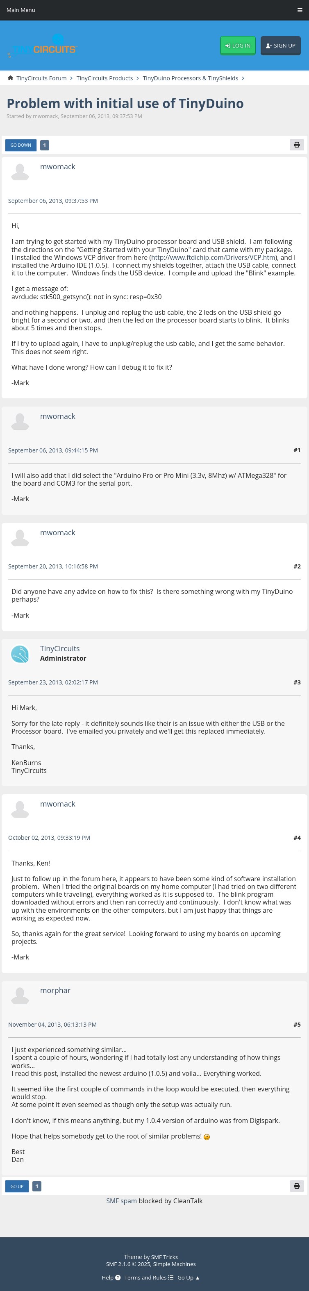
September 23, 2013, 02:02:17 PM (54, 690)
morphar (55, 998)
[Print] (296, 145)
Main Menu (21, 10)
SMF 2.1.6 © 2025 (127, 1264)
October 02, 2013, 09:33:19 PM (50, 846)
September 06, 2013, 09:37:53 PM (54, 201)
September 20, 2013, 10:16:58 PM (54, 574)
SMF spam (122, 1209)
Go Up (17, 1195)
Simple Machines (175, 1264)
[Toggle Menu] (300, 10)
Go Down (21, 145)
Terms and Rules (149, 1278)
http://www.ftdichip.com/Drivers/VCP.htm (214, 257)
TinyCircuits (60, 656)
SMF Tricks (164, 1257)
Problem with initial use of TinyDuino (128, 103)
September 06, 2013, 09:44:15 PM (54, 458)
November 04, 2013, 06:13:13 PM (53, 1032)
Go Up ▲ (190, 1278)
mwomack (58, 166)
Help (110, 1278)
